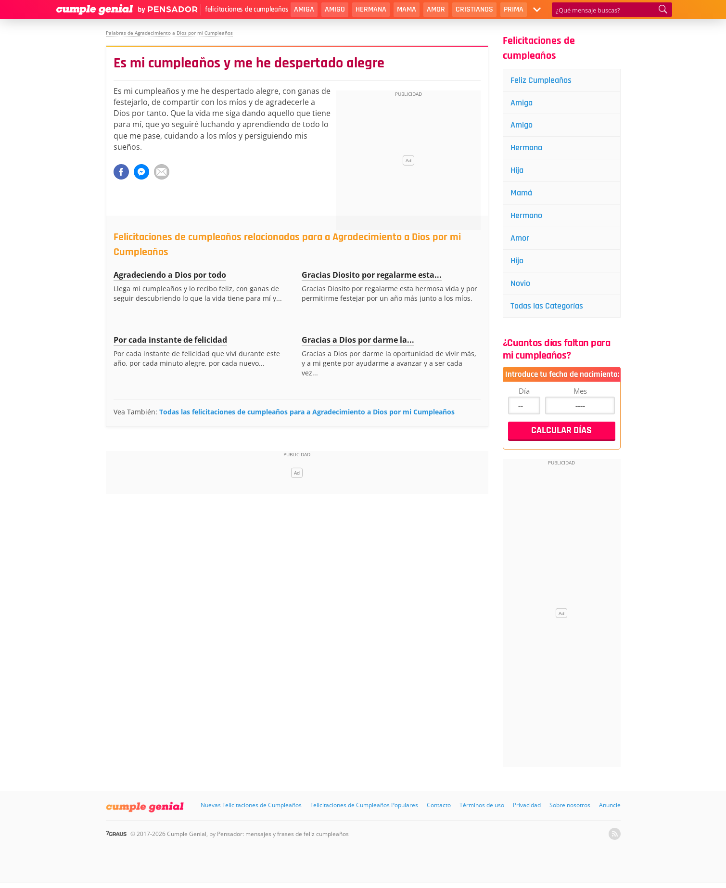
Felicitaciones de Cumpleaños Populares (364, 805)
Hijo (516, 260)
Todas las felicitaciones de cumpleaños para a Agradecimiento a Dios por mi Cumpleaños (307, 411)
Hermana (371, 9)
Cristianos (474, 9)
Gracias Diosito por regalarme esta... (372, 275)
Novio (520, 283)
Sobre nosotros (569, 805)
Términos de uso (481, 805)
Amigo (335, 9)
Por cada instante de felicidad (170, 340)
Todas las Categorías (546, 305)
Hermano (526, 215)
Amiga (304, 9)
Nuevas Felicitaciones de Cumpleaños (251, 805)
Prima (513, 9)
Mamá (521, 192)
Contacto (439, 805)
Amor (436, 9)
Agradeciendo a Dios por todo (170, 275)
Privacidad (527, 805)
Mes (580, 391)
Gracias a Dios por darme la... (358, 340)
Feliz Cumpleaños (541, 80)
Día (524, 391)
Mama (406, 9)
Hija (516, 170)
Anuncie (610, 805)
